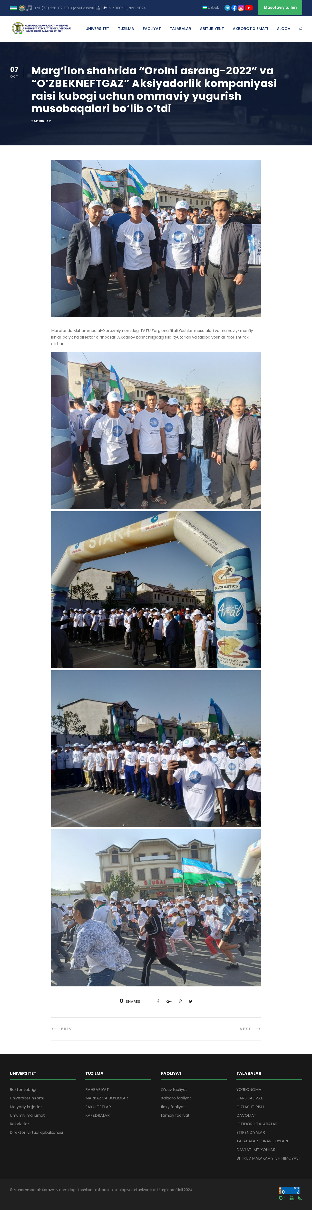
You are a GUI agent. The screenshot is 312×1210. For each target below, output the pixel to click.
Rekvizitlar (19, 1124)
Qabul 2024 (136, 7)
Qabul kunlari (82, 7)
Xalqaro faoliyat (176, 1098)
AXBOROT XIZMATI (250, 28)
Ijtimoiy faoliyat (175, 1115)
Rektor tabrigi (23, 1089)
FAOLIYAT (152, 28)
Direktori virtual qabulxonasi (36, 1132)
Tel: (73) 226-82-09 (51, 7)
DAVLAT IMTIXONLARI (256, 1150)
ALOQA (283, 28)
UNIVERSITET (97, 28)
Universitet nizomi (27, 1098)
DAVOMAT (246, 1115)
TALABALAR (180, 28)
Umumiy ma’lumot (27, 1115)
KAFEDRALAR (97, 1115)
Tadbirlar (41, 121)
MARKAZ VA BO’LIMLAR (106, 1098)
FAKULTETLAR (98, 1107)
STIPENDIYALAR (250, 1132)
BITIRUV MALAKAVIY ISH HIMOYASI (268, 1158)
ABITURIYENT (212, 28)
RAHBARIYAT (97, 1089)
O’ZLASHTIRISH (250, 1107)
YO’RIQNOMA (248, 1089)
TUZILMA (126, 28)
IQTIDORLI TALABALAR (257, 1124)
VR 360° (116, 7)
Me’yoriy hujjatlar (26, 1107)
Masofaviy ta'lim (280, 7)
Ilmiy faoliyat (173, 1107)
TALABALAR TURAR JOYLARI (262, 1141)
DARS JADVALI (249, 1098)
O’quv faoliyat (174, 1089)
